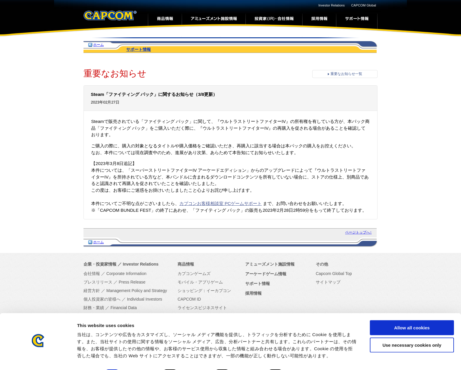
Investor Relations (331, 5)
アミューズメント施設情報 (270, 264)
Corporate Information (126, 273)
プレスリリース (97, 282)
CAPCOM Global (363, 5)
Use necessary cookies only (412, 328)
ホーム (98, 45)
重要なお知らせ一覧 (346, 74)
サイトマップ (328, 282)
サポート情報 (138, 49)
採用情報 (253, 293)
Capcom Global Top (334, 273)
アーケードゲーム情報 (265, 273)
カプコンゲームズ (194, 273)
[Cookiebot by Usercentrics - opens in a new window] (38, 358)
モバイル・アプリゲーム (200, 282)
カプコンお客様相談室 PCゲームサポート (220, 203)
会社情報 (91, 273)
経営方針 (91, 290)
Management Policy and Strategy (136, 290)
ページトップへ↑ (358, 232)
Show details (308, 358)
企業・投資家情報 (99, 264)
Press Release (132, 282)
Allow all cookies (412, 311)
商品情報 (186, 264)
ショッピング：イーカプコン (204, 290)
